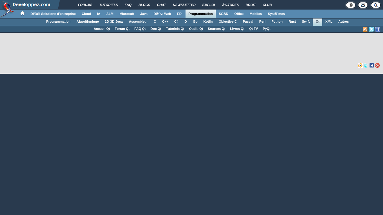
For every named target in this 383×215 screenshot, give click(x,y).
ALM (109, 14)
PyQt (266, 28)
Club (267, 5)
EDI (180, 14)
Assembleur (138, 21)
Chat (161, 5)
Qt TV (253, 28)
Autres (343, 21)
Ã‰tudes (230, 5)
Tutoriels (108, 5)
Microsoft (126, 14)
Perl (262, 21)
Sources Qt (216, 28)
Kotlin (208, 21)
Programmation (201, 14)
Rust (292, 21)
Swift (306, 21)
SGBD (223, 14)
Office (239, 14)
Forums (85, 5)
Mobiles (256, 14)
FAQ (128, 5)
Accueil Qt (102, 28)
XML (328, 21)
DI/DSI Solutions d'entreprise (53, 14)
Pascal (248, 21)
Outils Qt (196, 28)
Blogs (144, 5)
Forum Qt (122, 28)
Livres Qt (237, 28)
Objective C (228, 21)
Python (276, 21)
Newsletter (184, 5)
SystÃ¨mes (276, 14)
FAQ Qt (140, 28)
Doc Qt (156, 28)
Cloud (86, 14)
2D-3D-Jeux (114, 21)
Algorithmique (88, 21)
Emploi (208, 5)
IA (98, 14)
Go (195, 21)
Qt (317, 21)
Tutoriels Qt (175, 28)
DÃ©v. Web (162, 14)
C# (176, 21)
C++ (165, 21)
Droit (250, 5)
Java (144, 14)
